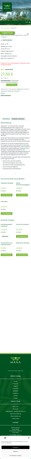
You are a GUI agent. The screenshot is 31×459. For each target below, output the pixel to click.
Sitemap (15, 395)
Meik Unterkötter (25, 146)
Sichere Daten (15, 418)
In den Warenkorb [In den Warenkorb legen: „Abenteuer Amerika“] (22, 255)
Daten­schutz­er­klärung (15, 413)
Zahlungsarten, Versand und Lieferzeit (15, 411)
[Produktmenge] (3, 84)
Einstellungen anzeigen (15, 455)
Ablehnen (15, 451)
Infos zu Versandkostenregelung (9, 82)
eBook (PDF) (9, 69)
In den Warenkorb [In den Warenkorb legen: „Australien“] (6, 213)
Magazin (15, 386)
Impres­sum (15, 393)
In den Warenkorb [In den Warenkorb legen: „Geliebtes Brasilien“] (6, 195)
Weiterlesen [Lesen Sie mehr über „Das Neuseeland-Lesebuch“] (5, 236)
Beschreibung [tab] (6, 119)
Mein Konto (15, 406)
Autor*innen (15, 388)
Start (2, 28)
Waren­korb (15, 409)
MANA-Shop (15, 401)
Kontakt (15, 398)
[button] (29, 438)
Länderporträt (8, 53)
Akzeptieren (15, 447)
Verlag (15, 381)
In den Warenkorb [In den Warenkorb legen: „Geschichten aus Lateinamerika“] (6, 255)
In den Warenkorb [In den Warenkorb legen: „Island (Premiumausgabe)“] (22, 195)
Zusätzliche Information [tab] (18, 119)
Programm (15, 383)
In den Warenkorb (11, 84)
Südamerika (17, 91)
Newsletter (15, 390)
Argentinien (7, 28)
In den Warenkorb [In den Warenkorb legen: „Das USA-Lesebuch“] (22, 236)
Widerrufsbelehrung (15, 416)
